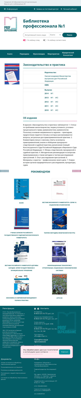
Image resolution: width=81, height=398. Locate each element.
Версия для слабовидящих (14, 4)
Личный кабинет (69, 9)
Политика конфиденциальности (11, 370)
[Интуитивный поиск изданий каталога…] (36, 35)
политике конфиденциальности (40, 353)
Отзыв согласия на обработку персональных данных (11, 363)
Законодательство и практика (44, 64)
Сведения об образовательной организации (20, 2)
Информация (11, 9)
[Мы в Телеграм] (38, 308)
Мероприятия (53, 54)
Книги (9, 54)
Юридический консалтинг (68, 53)
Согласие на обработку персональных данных (14, 378)
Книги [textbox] (52, 35)
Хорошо (64, 352)
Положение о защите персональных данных (13, 373)
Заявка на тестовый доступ (46, 9)
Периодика (24, 54)
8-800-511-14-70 (40, 313)
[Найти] (69, 35)
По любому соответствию (56, 40)
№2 (56, 98)
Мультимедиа (39, 54)
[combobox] (55, 34)
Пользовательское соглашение (11, 367)
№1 (52, 94)
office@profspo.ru (40, 336)
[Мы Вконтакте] (35, 308)
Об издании (30, 117)
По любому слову (33, 40)
